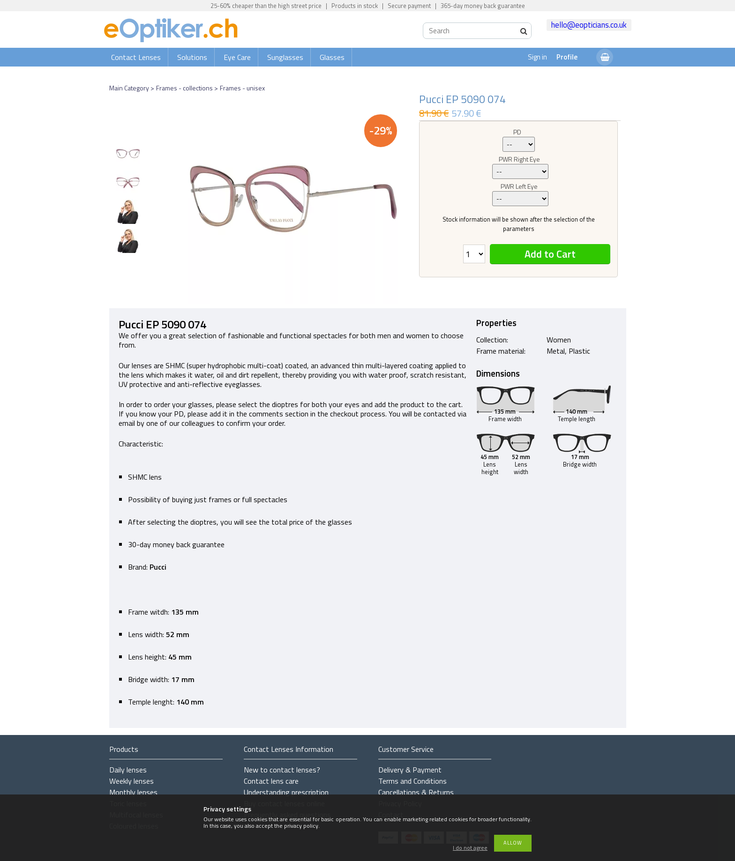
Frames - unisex (242, 88)
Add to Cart (550, 254)
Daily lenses (128, 769)
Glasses (332, 57)
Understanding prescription (286, 792)
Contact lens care (271, 781)
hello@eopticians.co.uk (589, 25)
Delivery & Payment (410, 769)
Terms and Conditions (412, 781)
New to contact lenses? (282, 769)
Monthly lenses (133, 792)
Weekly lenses (131, 781)
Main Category (129, 88)
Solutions (192, 57)
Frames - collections (184, 88)
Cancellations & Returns (416, 792)
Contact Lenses (136, 57)
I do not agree (470, 848)
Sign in (537, 57)
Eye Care (237, 57)
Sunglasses (285, 57)
